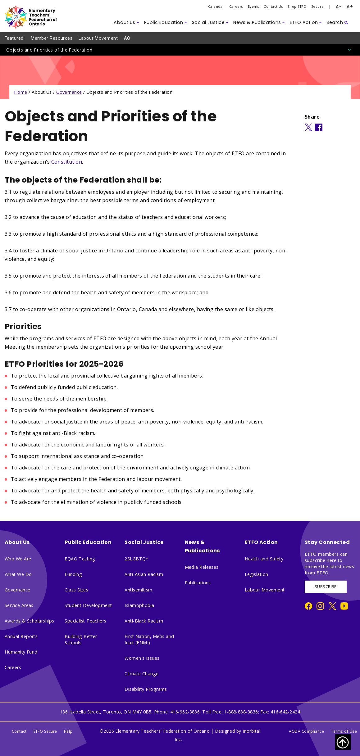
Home (20, 92)
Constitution (66, 161)
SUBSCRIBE (326, 586)
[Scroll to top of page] (343, 742)
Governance (69, 92)
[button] (126, 22)
